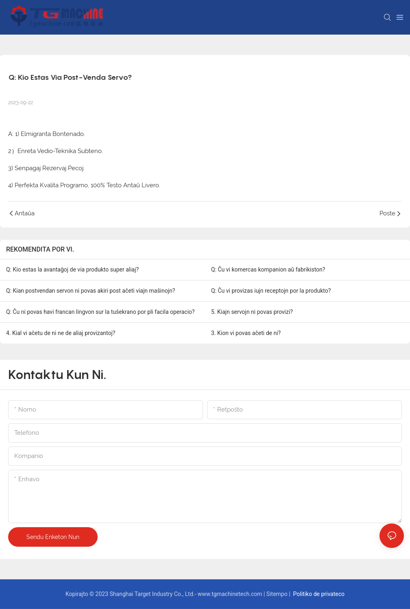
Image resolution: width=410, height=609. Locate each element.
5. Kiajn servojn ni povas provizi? (252, 312)
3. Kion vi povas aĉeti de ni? (246, 333)
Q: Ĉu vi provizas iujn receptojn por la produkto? (271, 290)
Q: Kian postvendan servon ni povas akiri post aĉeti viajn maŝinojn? (90, 290)
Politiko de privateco (318, 594)
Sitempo (277, 594)
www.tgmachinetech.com (231, 594)
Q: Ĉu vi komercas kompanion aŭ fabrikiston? (268, 269)
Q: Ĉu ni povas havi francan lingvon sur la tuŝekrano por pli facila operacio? (100, 312)
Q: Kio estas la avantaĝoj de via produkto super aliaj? (72, 269)
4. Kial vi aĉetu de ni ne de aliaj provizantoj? (60, 333)
